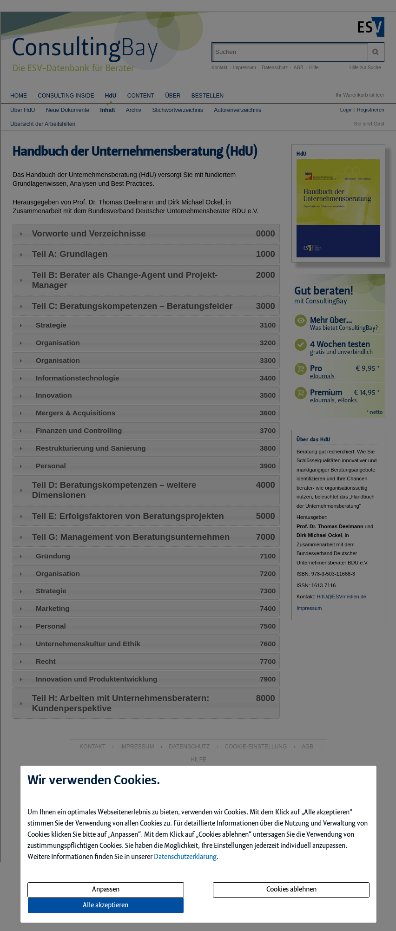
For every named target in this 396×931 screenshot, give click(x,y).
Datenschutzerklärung (185, 857)
